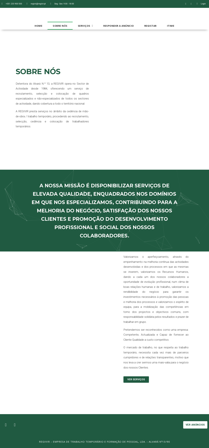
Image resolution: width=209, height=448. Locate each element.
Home (38, 25)
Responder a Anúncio (118, 25)
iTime (170, 25)
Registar (150, 25)
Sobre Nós (60, 25)
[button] (136, 379)
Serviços (85, 26)
